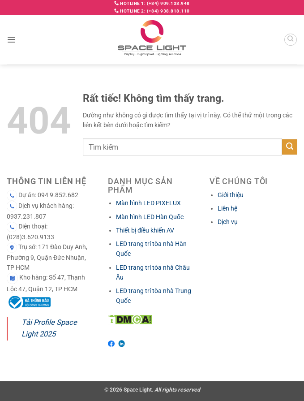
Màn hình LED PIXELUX (148, 203)
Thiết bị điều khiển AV (145, 230)
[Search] (290, 40)
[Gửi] (289, 147)
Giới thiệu (231, 194)
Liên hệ (227, 208)
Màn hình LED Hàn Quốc (150, 216)
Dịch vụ (228, 221)
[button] (11, 40)
